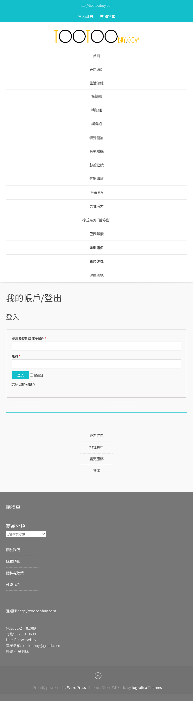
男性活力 (96, 206)
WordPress (76, 687)
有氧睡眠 (96, 151)
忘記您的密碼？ (23, 384)
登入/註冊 (85, 16)
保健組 (96, 96)
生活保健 (96, 82)
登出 (96, 470)
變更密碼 (96, 458)
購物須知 (13, 561)
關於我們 (13, 549)
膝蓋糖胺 (96, 164)
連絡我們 (13, 584)
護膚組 (96, 123)
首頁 (96, 55)
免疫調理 (96, 261)
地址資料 (96, 447)
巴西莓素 (96, 233)
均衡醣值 (96, 247)
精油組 (96, 109)
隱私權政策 (15, 572)
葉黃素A (96, 192)
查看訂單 (96, 435)
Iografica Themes (147, 687)
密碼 (16, 356)
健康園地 (96, 275)
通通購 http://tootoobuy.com (31, 610)
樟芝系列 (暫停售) (96, 219)
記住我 (36, 375)
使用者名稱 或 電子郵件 (29, 338)
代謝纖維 (96, 178)
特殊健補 (96, 137)
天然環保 (96, 69)
